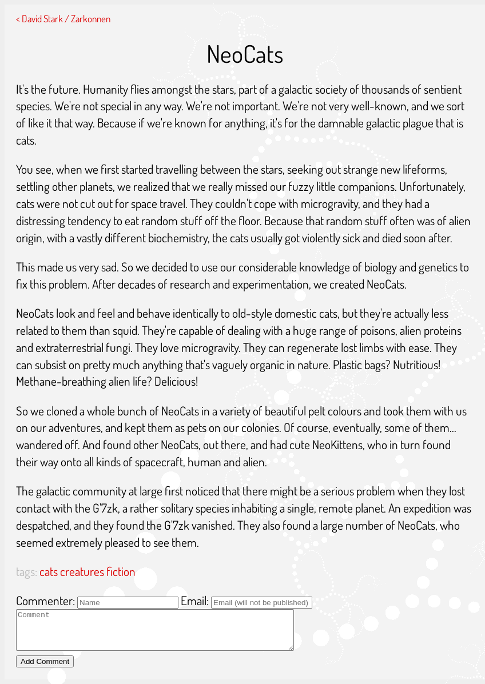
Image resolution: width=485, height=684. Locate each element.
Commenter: (45, 600)
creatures (82, 571)
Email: (195, 600)
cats (48, 571)
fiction (121, 571)
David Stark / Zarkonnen (66, 18)
